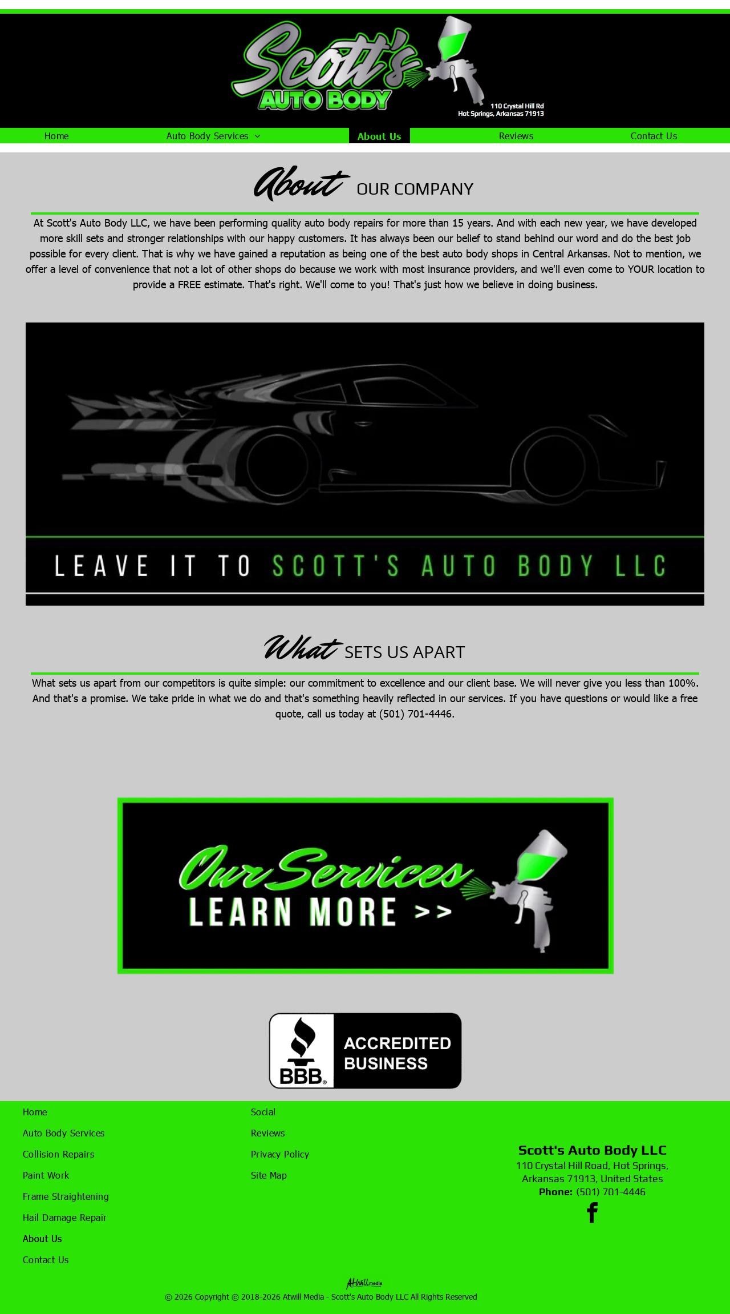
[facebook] (592, 1215)
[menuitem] (61, 135)
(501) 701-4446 (611, 1192)
